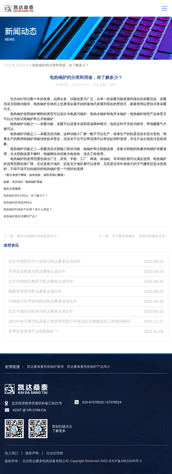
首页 (8, 65)
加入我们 (11, 453)
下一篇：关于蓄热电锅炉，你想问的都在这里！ (133, 236)
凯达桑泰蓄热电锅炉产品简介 (88, 366)
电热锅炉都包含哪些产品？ (21, 216)
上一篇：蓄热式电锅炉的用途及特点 (30, 236)
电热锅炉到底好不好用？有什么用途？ (28, 209)
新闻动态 (22, 65)
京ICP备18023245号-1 (125, 461)
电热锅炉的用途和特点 (18, 202)
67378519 (113, 402)
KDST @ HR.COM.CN (29, 410)
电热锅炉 (17, 99)
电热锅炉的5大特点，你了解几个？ (26, 195)
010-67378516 (93, 402)
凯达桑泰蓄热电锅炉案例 (45, 366)
